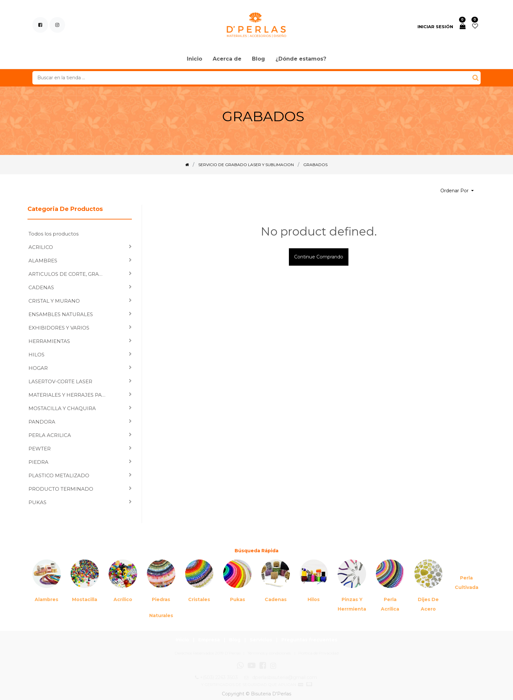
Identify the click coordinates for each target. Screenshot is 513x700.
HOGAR (38, 368)
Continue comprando (318, 257)
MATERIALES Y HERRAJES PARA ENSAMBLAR (69, 395)
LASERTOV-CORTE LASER (60, 381)
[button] (457, 190)
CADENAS (41, 287)
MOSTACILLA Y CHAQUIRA (62, 408)
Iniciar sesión (435, 26)
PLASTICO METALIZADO (58, 475)
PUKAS (37, 502)
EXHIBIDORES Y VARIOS (58, 328)
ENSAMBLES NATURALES (60, 314)
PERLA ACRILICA (49, 435)
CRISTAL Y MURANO (54, 301)
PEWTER (39, 448)
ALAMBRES (42, 260)
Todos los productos (53, 234)
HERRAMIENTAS (49, 341)
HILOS (36, 354)
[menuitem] (194, 59)
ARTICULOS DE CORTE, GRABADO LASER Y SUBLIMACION (69, 274)
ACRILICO (40, 247)
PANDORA (41, 422)
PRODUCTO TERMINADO (60, 489)
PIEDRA (38, 462)
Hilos (314, 599)
